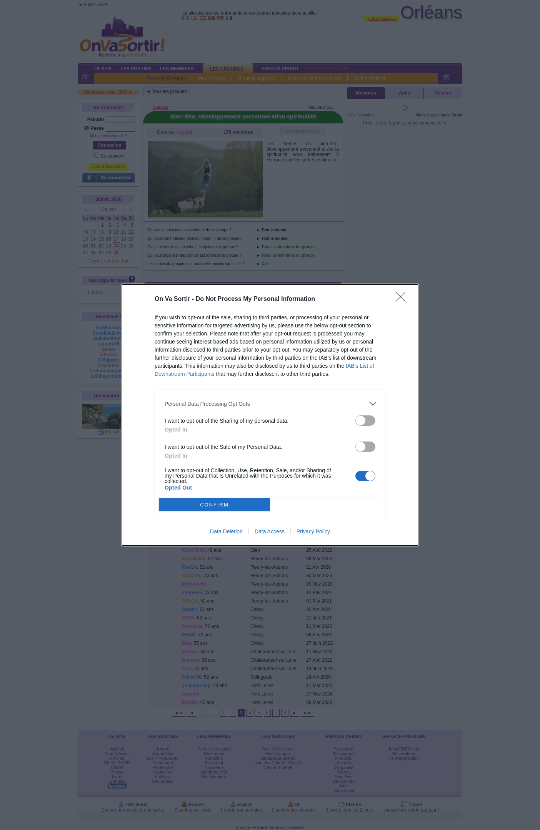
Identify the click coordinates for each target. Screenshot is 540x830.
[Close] (403, 299)
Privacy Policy (313, 531)
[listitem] (270, 404)
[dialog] (270, 415)
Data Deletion (226, 531)
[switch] (365, 420)
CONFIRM (214, 505)
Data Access (270, 531)
